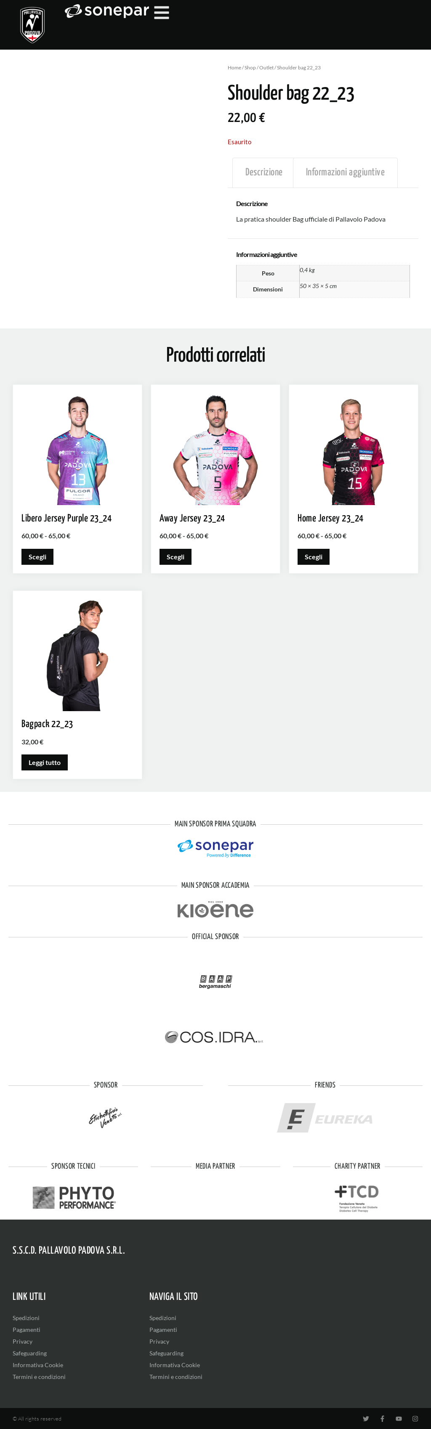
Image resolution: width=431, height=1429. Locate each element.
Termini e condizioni (39, 1376)
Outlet (266, 67)
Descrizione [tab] (264, 172)
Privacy (22, 1341)
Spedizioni (26, 1317)
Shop (250, 67)
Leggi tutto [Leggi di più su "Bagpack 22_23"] (45, 762)
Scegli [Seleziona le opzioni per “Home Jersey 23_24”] (313, 557)
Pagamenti (26, 1329)
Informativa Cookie (38, 1364)
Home (234, 67)
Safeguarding (30, 1353)
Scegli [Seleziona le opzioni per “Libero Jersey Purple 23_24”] (37, 557)
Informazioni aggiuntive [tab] (345, 172)
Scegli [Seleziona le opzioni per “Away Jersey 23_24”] (175, 557)
